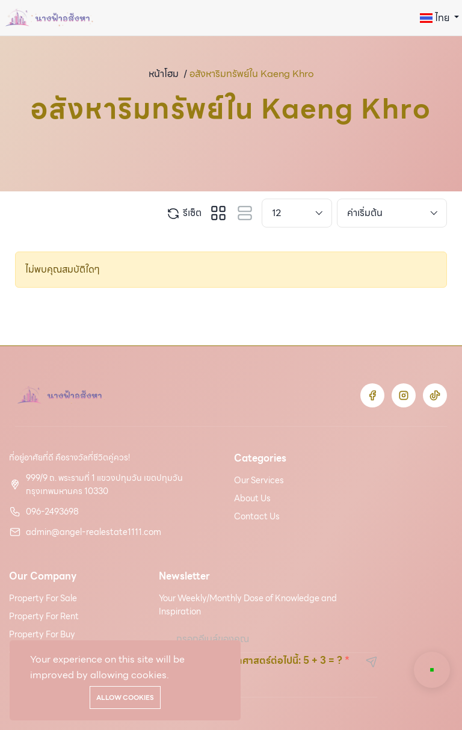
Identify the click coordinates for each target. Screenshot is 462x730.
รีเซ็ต (184, 213)
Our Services (259, 480)
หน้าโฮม (164, 73)
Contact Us (257, 516)
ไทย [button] (436, 17)
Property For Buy (42, 634)
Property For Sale (43, 598)
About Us (252, 498)
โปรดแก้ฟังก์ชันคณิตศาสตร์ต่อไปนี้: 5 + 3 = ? (250, 660)
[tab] (218, 213)
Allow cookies (125, 697)
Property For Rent (44, 616)
